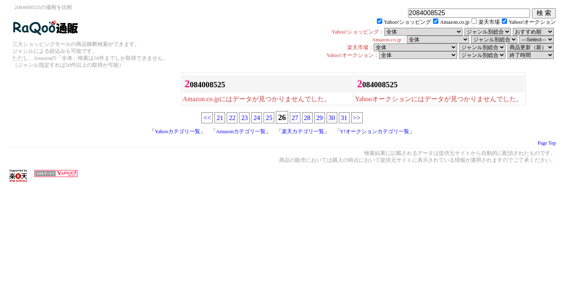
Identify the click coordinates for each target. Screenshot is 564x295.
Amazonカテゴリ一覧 (241, 131)
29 (319, 117)
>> (357, 117)
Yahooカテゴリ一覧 (177, 131)
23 (244, 117)
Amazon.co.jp (454, 22)
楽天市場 (489, 22)
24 (256, 117)
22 (232, 117)
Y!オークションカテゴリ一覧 (375, 131)
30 (332, 117)
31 (344, 117)
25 (269, 117)
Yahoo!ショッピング (407, 22)
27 (295, 117)
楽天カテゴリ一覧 (303, 131)
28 (307, 117)
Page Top (546, 143)
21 (220, 117)
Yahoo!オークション (532, 22)
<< (207, 117)
